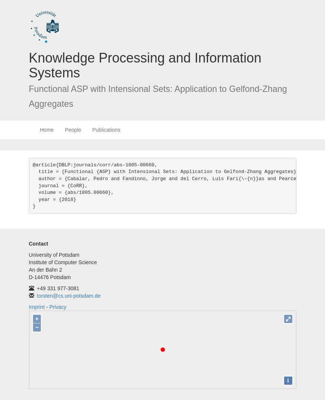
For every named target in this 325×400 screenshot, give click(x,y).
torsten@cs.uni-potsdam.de (68, 296)
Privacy (57, 307)
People (73, 130)
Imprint (37, 307)
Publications (106, 130)
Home (47, 130)
